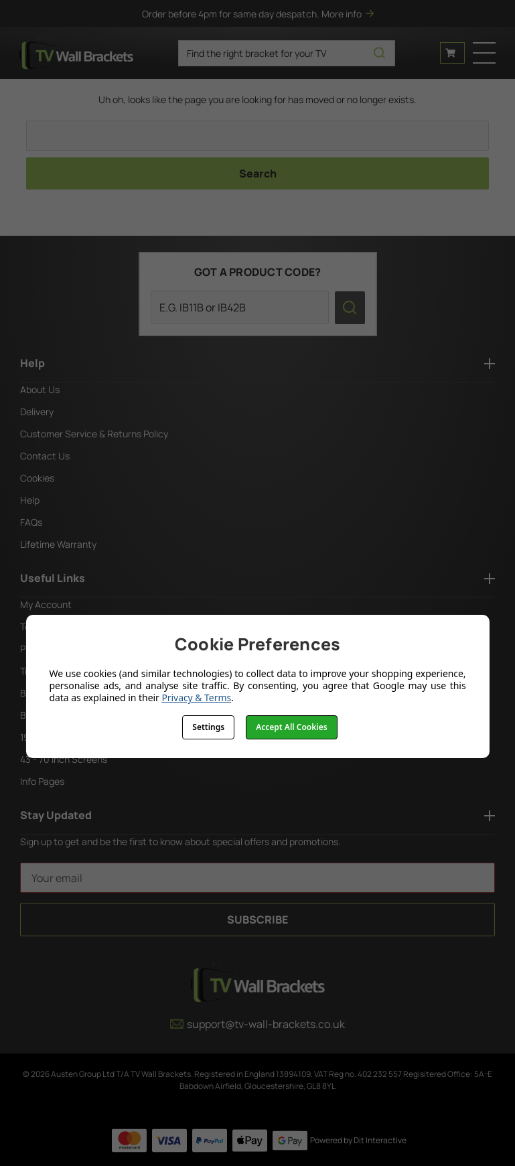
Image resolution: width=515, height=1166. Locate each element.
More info (347, 13)
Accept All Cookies (291, 727)
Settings (208, 727)
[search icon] (379, 53)
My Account (46, 604)
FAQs (31, 522)
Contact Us (45, 455)
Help (30, 500)
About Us (40, 389)
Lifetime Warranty (58, 544)
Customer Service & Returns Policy (94, 433)
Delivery (37, 411)
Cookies (37, 477)
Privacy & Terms (196, 697)
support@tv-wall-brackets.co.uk (257, 1024)
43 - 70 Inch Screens (63, 759)
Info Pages (42, 781)
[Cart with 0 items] (452, 53)
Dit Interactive (380, 1140)
